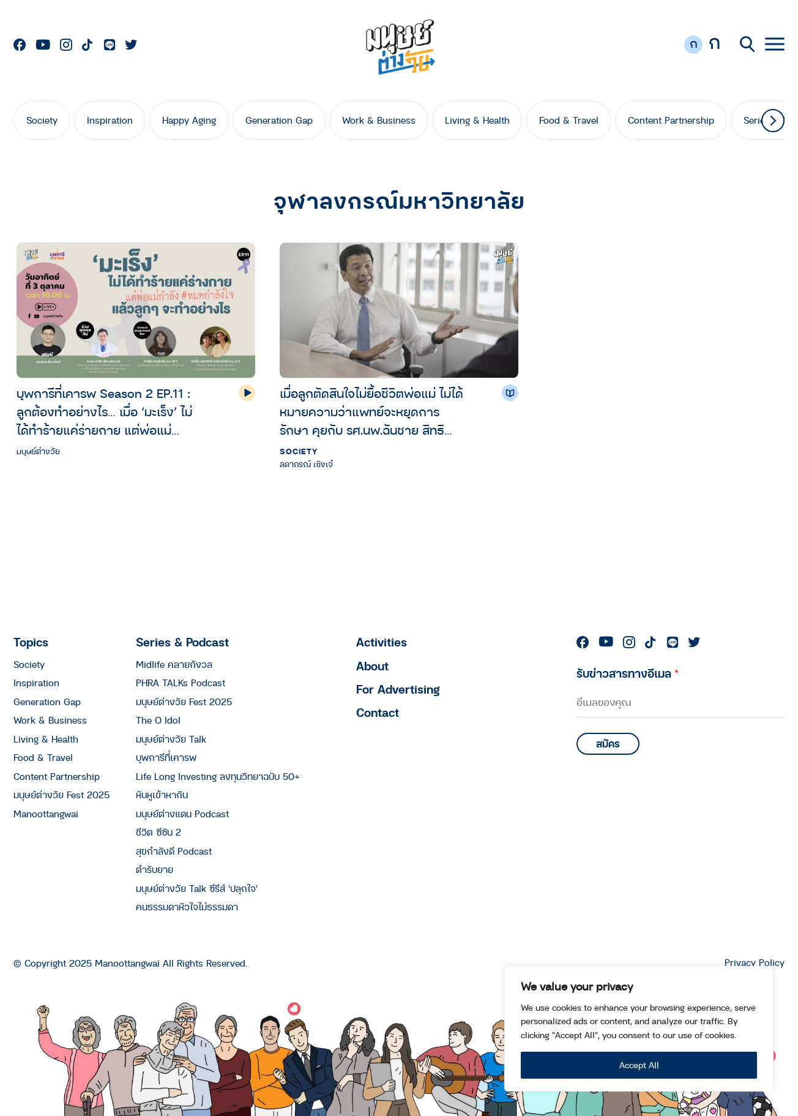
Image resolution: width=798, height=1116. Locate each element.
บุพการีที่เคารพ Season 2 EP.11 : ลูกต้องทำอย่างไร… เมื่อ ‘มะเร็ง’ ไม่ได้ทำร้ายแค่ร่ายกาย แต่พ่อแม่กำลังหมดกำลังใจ (104, 411)
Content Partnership (671, 120)
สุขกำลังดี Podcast (174, 851)
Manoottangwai (45, 813)
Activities (381, 642)
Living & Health (477, 120)
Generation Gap (279, 120)
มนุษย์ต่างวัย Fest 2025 (61, 794)
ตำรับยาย (154, 869)
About (372, 666)
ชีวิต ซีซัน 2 (158, 832)
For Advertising (398, 689)
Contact (377, 712)
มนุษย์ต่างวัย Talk (171, 739)
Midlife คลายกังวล (174, 664)
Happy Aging (189, 120)
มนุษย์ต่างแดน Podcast (182, 813)
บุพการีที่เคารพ (166, 757)
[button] (773, 120)
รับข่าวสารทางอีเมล (627, 673)
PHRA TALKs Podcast (180, 682)
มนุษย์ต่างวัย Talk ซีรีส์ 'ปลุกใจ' (197, 888)
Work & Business (379, 120)
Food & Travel (568, 120)
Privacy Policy (755, 962)
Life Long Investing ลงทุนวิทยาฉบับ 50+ (218, 776)
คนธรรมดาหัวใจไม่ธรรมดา (187, 906)
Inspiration (110, 120)
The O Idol (158, 720)
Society (42, 120)
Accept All (639, 1064)
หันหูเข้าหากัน (162, 794)
